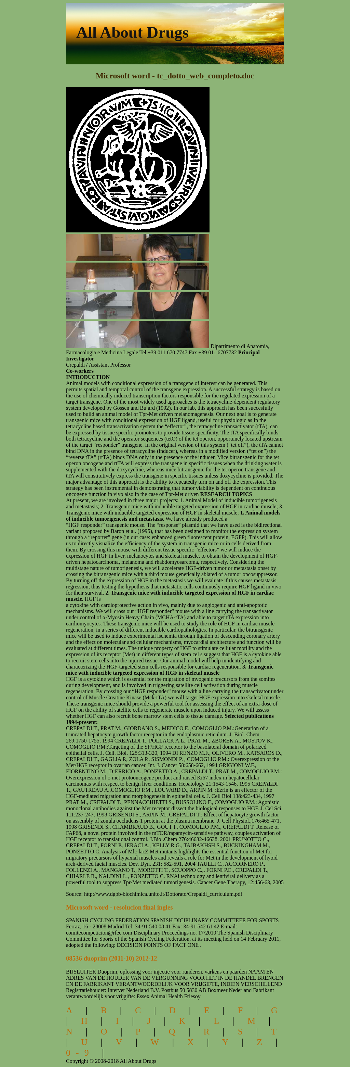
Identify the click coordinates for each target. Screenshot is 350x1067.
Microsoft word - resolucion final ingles (119, 907)
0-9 (80, 1053)
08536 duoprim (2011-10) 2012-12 (111, 958)
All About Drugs (132, 32)
